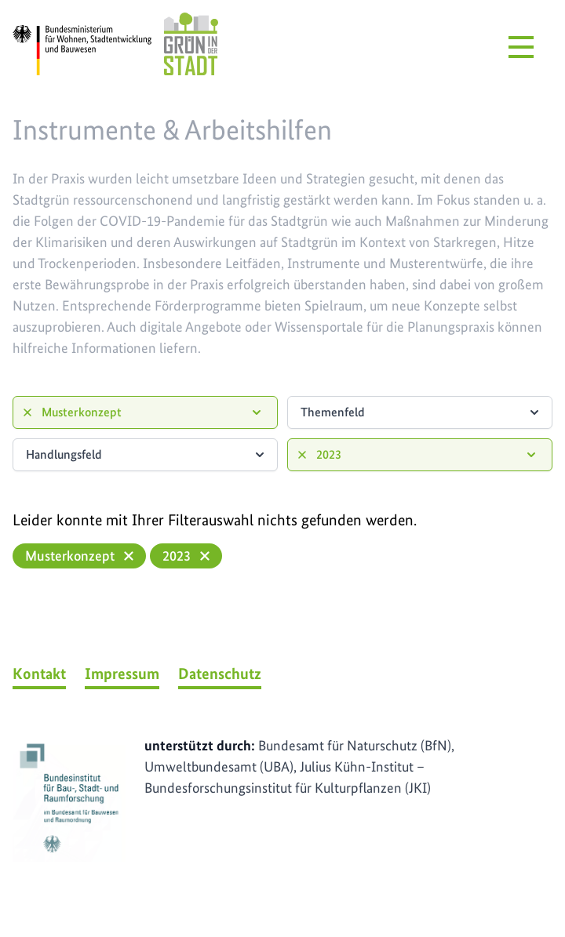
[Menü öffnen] (521, 47)
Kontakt (39, 673)
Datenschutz (219, 673)
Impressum (122, 673)
